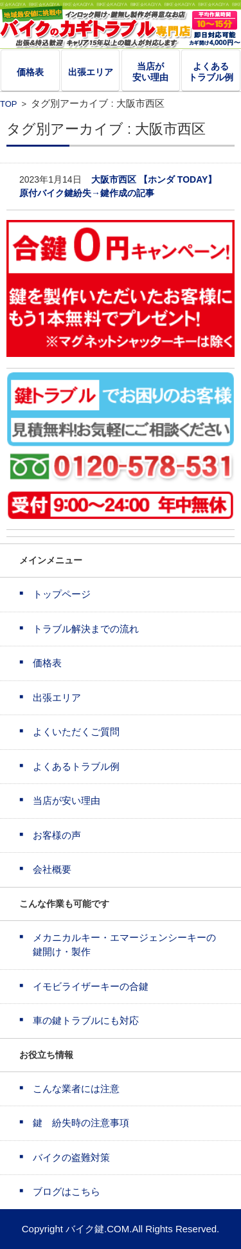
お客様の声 (57, 835)
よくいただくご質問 (76, 731)
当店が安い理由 (150, 71)
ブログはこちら (66, 1191)
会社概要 (52, 869)
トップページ (62, 593)
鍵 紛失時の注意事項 (81, 1122)
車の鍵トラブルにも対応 (86, 1020)
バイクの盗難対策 (71, 1157)
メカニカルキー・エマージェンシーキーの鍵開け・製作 (124, 945)
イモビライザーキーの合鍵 (90, 986)
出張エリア (90, 72)
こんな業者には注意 (76, 1088)
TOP (8, 104)
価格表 (30, 72)
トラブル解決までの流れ (86, 628)
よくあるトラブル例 (210, 71)
